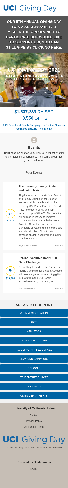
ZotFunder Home (34, 426)
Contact (34, 415)
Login (33, 468)
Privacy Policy (34, 421)
